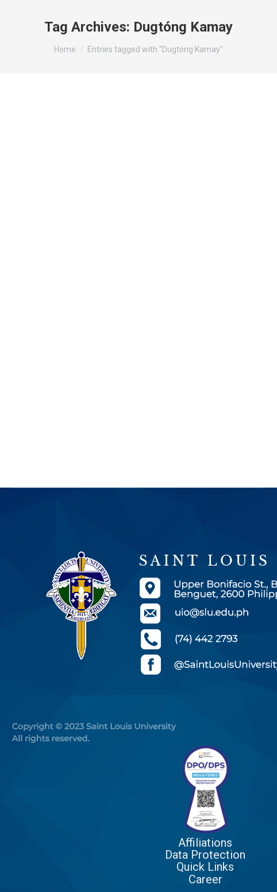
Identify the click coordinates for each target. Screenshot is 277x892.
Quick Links (205, 867)
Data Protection (205, 855)
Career (205, 879)
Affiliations (205, 843)
